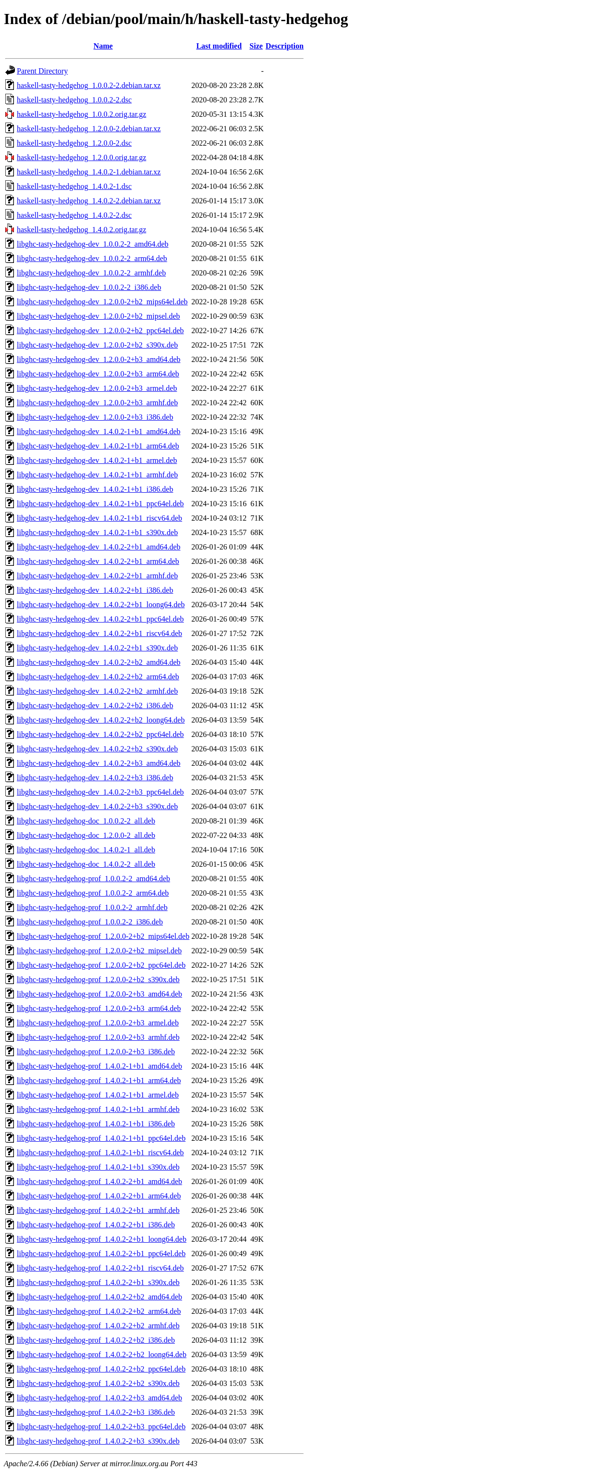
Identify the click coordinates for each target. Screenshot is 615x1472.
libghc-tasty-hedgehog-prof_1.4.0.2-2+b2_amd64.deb (99, 1297)
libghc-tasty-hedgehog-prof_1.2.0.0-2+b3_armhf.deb (98, 1037)
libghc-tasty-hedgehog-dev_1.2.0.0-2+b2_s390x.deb (97, 345)
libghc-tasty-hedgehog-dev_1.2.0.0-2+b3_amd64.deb (99, 359)
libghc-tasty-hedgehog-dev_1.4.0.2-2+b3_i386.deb (95, 777)
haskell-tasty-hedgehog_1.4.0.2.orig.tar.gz (81, 229)
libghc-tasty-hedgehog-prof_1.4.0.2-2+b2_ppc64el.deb (101, 1369)
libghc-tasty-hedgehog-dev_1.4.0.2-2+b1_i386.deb (95, 590)
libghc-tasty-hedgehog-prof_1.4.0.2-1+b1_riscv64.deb (100, 1152)
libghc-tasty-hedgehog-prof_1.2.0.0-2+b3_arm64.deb (99, 1008)
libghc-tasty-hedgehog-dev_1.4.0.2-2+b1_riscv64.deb (99, 633)
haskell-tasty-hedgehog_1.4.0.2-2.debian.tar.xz (88, 201)
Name (103, 46)
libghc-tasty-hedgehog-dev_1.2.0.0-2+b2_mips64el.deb (102, 302)
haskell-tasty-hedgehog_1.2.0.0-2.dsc (74, 143)
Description (285, 46)
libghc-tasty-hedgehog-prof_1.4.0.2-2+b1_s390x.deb (98, 1282)
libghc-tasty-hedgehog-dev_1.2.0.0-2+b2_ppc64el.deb (100, 330)
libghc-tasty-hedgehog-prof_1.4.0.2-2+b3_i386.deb (96, 1412)
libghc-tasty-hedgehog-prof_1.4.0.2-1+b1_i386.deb (96, 1124)
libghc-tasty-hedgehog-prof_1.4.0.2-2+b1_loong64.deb (101, 1239)
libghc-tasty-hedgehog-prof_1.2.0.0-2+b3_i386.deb (96, 1052)
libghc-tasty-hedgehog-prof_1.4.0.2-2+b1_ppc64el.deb (101, 1253)
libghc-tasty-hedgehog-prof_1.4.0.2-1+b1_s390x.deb (98, 1167)
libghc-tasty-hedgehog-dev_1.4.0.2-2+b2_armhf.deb (97, 691)
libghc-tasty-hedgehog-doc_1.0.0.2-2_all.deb (86, 821)
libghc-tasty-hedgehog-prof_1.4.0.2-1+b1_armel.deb (98, 1095)
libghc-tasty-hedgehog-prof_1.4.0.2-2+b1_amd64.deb (99, 1181)
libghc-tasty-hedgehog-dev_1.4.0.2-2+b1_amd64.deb (99, 547)
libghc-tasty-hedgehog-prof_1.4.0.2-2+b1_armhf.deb (98, 1210)
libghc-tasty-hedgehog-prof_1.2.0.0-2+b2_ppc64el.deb (101, 965)
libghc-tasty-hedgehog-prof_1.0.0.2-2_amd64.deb (93, 878)
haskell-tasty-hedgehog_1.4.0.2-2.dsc (74, 215)
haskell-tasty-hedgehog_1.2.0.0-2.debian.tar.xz (88, 129)
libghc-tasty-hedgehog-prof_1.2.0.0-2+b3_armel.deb (98, 1023)
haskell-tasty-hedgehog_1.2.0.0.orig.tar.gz (81, 157)
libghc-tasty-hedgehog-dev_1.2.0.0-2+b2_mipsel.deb (98, 316)
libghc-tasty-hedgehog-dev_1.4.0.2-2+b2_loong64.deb (100, 720)
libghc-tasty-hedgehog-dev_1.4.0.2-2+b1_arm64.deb (98, 561)
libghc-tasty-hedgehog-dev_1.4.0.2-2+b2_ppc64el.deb (100, 734)
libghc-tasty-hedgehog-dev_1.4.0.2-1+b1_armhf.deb (97, 475)
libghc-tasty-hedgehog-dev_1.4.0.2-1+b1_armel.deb (97, 460)
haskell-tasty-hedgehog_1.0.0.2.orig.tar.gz (81, 114)
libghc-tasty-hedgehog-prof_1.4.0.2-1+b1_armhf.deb (98, 1109)
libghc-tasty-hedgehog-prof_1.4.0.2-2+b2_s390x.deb (98, 1383)
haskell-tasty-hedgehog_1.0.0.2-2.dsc (74, 100)
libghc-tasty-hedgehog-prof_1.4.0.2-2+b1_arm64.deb (99, 1196)
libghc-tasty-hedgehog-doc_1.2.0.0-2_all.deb (86, 835)
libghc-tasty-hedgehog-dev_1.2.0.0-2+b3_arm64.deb (98, 374)
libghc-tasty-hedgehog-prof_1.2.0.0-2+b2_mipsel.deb (99, 951)
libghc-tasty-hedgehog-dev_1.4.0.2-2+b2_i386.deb (95, 705)
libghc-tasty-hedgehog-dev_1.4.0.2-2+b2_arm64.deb (98, 677)
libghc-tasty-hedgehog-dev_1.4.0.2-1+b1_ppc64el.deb (100, 503)
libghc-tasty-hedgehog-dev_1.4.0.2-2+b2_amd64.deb (99, 662)
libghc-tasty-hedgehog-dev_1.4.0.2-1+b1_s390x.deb (97, 532)
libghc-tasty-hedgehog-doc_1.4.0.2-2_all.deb (86, 864)
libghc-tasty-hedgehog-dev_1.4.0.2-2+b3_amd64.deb (99, 763)
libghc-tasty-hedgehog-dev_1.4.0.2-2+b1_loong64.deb (100, 604)
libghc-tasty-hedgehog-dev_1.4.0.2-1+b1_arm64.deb (98, 446)
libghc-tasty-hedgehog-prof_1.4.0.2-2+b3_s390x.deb (98, 1441)
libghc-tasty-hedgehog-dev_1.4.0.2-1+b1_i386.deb (95, 489)
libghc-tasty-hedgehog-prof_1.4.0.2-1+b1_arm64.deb (99, 1080)
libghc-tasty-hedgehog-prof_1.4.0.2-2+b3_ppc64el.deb (101, 1426)
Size (256, 46)
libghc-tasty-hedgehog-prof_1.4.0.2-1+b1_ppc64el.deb (101, 1138)
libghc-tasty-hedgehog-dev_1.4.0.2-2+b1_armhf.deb (97, 576)
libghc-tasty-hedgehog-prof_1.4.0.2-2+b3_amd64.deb (99, 1398)
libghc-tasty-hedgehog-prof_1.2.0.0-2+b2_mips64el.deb (103, 936)
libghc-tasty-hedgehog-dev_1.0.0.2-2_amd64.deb (92, 244)
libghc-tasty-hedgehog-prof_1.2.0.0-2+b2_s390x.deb (98, 979)
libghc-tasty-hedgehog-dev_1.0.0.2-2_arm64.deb (92, 258)
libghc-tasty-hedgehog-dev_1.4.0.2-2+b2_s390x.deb (97, 749)
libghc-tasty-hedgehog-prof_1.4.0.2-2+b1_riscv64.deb (100, 1268)
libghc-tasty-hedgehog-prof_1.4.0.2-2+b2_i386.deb (96, 1340)
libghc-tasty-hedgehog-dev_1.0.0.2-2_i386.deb (89, 287)
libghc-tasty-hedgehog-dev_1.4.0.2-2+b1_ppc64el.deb (100, 619)
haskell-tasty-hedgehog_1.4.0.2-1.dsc (74, 186)
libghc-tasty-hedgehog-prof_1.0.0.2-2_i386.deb (90, 922)
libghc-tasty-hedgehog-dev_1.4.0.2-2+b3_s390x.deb (97, 806)
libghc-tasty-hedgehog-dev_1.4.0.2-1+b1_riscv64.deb (99, 518)
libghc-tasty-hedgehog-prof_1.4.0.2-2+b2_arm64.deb (99, 1311)
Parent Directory (42, 71)
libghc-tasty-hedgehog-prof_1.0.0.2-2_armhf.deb (92, 907)
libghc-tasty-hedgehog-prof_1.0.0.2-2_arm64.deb (93, 893)
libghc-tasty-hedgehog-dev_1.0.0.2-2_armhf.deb (91, 273)
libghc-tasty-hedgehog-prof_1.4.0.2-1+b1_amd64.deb (99, 1066)
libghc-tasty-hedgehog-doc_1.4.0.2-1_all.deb (86, 850)
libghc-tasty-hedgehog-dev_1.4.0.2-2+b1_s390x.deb (97, 648)
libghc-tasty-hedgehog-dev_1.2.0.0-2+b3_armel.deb (97, 388)
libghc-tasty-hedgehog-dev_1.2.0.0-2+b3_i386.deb (95, 417)
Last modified (219, 46)
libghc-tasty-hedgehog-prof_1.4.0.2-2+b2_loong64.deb (101, 1354)
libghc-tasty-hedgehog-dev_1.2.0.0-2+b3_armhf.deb (97, 403)
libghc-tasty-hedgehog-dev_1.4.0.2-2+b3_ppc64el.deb (100, 792)
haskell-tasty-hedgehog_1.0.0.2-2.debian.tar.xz (88, 85)
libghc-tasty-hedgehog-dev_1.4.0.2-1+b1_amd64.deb (99, 431)
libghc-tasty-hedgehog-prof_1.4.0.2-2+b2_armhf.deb (98, 1326)
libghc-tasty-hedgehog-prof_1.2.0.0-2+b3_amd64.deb (99, 994)
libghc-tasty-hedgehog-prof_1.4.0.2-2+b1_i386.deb (96, 1225)
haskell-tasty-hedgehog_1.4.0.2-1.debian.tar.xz (88, 172)
